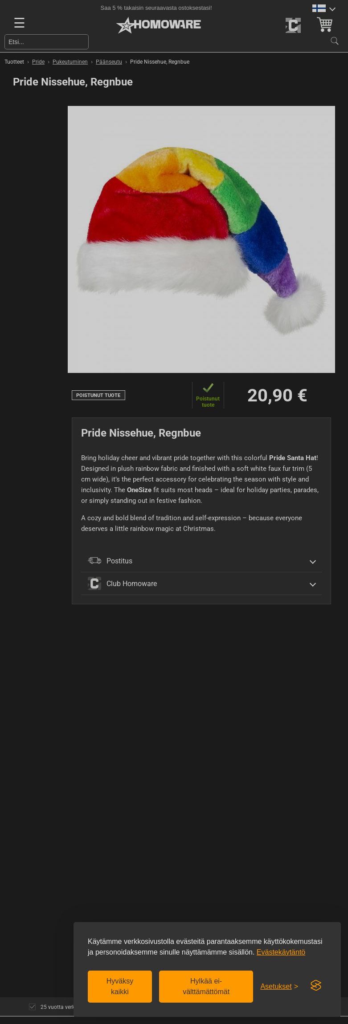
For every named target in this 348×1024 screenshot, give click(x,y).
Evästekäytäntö (281, 952)
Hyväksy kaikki (119, 986)
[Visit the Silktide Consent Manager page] (316, 985)
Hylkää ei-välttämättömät (206, 986)
